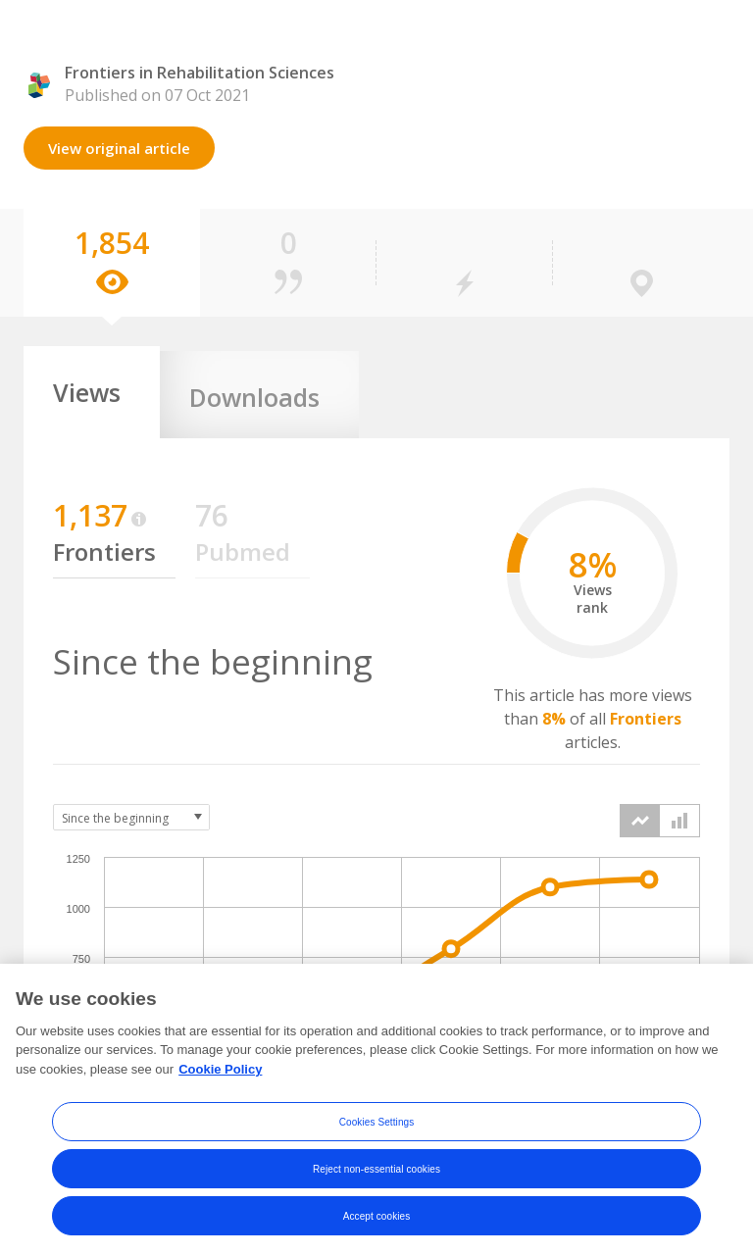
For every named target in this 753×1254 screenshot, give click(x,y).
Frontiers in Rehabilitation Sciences (199, 72)
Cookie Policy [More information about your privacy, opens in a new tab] (220, 1083)
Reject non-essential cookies (376, 1183)
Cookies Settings (377, 1135)
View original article (119, 148)
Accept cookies (377, 1230)
